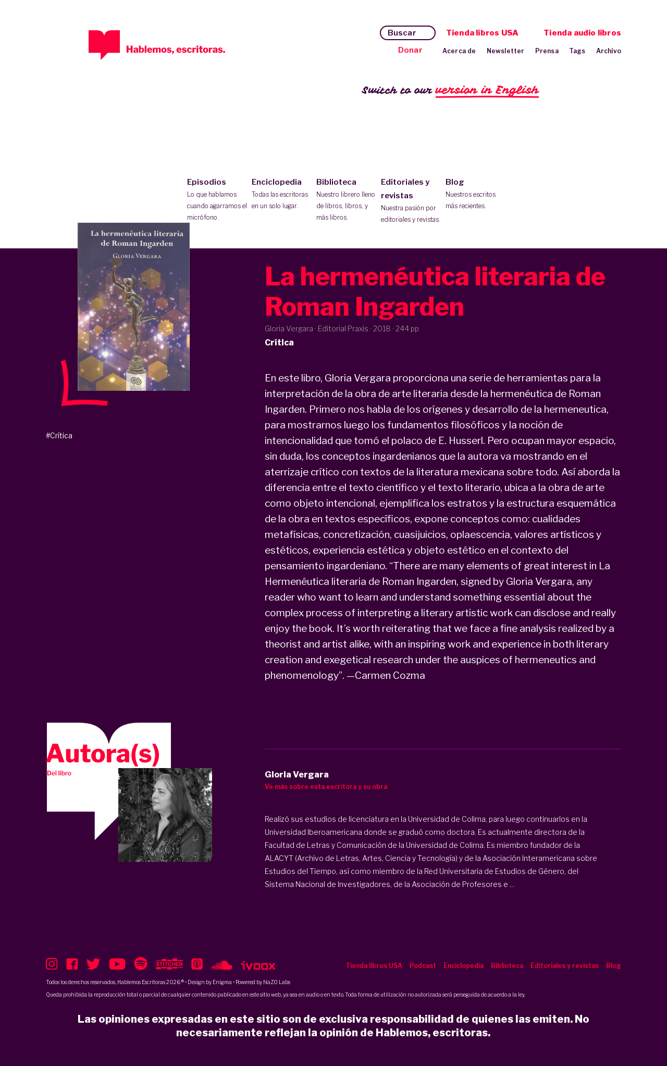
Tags (577, 51)
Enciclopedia (282, 194)
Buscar (402, 33)
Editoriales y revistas (411, 201)
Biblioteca (346, 200)
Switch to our (450, 90)
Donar (410, 50)
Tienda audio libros (582, 33)
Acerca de (459, 51)
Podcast (423, 965)
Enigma (222, 982)
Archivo (608, 51)
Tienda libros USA (482, 33)
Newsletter (506, 51)
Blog (475, 194)
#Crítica (59, 435)
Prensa (547, 51)
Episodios (217, 200)
